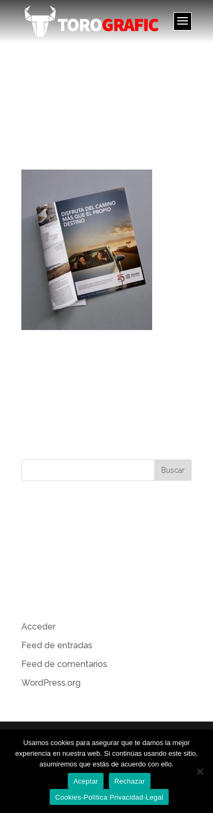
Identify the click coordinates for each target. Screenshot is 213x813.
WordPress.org (51, 683)
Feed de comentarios (64, 664)
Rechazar (129, 781)
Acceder (38, 627)
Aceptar (85, 781)
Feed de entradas (56, 645)
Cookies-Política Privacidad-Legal (109, 797)
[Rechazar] (199, 771)
